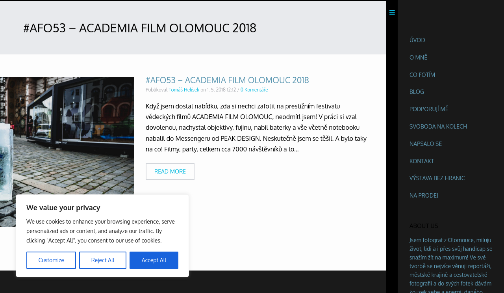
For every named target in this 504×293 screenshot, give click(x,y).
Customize (51, 260)
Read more (170, 173)
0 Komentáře (254, 91)
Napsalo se (426, 143)
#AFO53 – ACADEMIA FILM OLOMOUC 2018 (227, 81)
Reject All (103, 260)
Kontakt (422, 161)
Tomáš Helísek (184, 91)
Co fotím (422, 74)
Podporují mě (429, 109)
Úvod (417, 40)
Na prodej (424, 195)
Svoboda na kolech (438, 126)
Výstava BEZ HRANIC (437, 178)
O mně (418, 57)
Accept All (154, 260)
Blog (417, 91)
